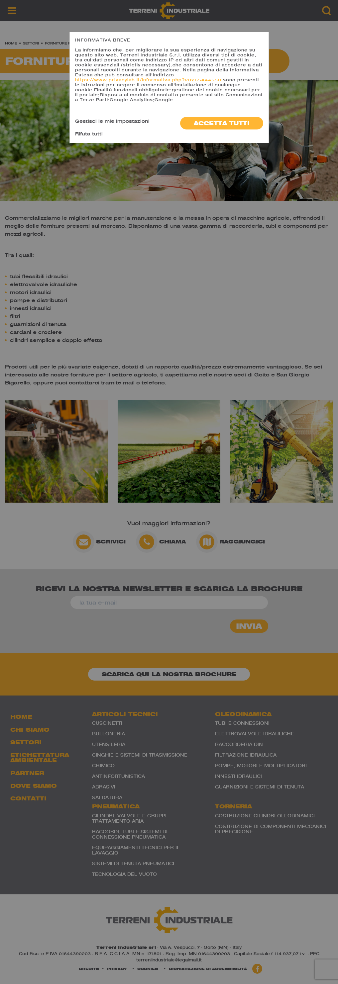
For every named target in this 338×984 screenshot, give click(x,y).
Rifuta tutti (89, 133)
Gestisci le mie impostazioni (112, 121)
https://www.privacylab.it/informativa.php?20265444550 (148, 79)
